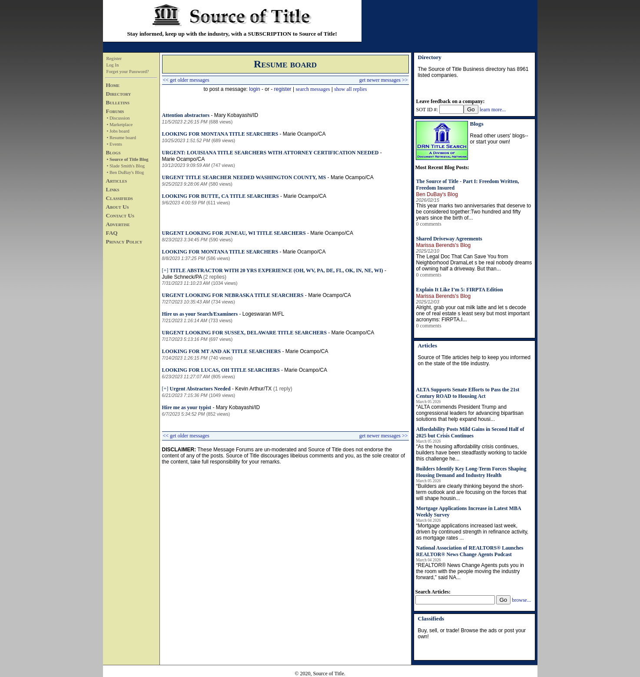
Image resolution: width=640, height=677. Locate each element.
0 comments (428, 224)
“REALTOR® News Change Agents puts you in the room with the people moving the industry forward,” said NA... (470, 571)
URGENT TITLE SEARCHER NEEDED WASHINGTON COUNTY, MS (244, 177)
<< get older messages (186, 80)
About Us (117, 206)
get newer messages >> (383, 80)
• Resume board (121, 137)
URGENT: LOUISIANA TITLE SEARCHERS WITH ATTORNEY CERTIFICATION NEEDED (270, 153)
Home (113, 85)
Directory (118, 93)
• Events (114, 144)
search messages (312, 89)
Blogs (113, 152)
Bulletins (117, 102)
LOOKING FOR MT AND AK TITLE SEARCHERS (221, 351)
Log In (112, 65)
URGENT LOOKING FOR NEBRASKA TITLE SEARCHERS (233, 295)
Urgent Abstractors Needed (200, 389)
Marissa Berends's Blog (443, 245)
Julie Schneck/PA (182, 277)
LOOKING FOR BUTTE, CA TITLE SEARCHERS (220, 196)
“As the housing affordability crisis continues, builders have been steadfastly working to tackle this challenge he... (471, 453)
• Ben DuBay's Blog (125, 172)
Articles (116, 180)
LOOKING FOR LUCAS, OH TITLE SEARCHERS (221, 370)
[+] (165, 270)
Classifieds (119, 198)
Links (112, 189)
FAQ (112, 233)
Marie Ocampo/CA (304, 134)
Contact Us (120, 215)
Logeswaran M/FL (263, 314)
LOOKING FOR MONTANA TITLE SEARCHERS (220, 134)
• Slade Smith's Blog (126, 165)
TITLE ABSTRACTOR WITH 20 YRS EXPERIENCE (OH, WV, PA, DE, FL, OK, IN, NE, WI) (276, 270)
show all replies (350, 89)
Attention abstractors (186, 115)
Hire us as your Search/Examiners (200, 314)
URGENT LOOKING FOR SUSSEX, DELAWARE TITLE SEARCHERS (244, 333)
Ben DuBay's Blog (437, 194)
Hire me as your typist (187, 407)
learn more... (493, 110)
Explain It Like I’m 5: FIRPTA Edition (459, 290)
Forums (115, 111)
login (254, 89)
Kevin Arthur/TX (253, 389)
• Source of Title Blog (128, 159)
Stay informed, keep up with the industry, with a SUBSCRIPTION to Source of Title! (232, 33)
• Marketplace (120, 124)
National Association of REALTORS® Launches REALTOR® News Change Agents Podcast (470, 551)
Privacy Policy (124, 241)
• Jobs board (118, 131)
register (283, 89)
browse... (521, 600)
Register (114, 58)
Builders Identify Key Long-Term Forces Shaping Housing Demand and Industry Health (471, 472)
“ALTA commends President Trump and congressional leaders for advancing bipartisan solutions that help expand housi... (470, 413)
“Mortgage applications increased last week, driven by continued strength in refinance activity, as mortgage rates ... (472, 532)
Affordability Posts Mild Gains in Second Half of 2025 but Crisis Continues (470, 432)
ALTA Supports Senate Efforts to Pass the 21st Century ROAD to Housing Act (468, 393)
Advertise (118, 224)
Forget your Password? (127, 71)
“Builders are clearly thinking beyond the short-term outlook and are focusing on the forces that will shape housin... (471, 492)
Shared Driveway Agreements (449, 239)
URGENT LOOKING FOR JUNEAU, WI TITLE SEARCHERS (234, 233)
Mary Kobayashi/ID (236, 115)
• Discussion (118, 118)
